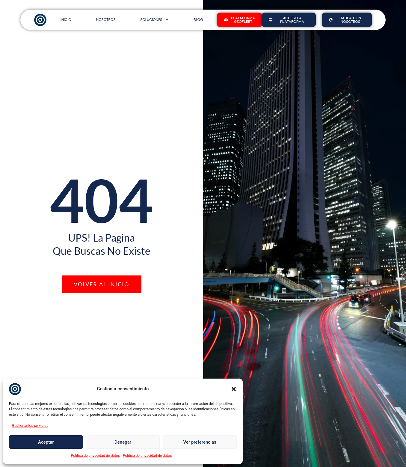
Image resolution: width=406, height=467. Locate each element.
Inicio (66, 19)
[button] (234, 389)
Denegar (122, 442)
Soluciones (154, 19)
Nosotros (106, 19)
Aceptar (46, 442)
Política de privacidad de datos (95, 456)
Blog (198, 19)
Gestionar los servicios (30, 426)
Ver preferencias (199, 442)
